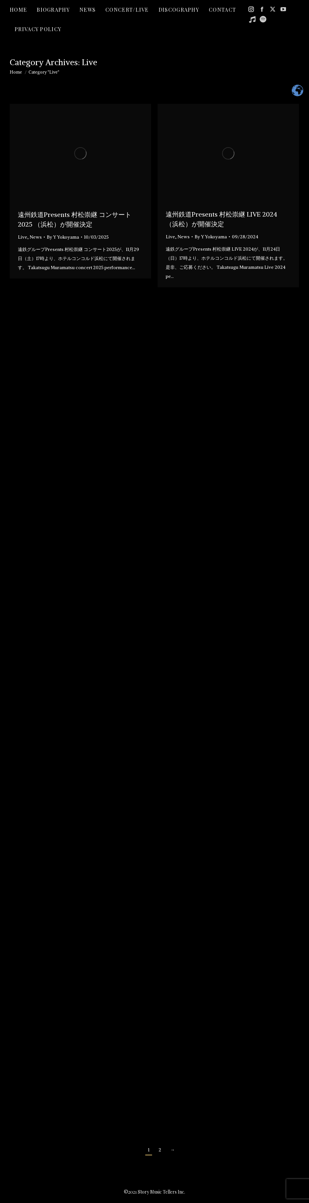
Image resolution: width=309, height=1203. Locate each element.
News (36, 237)
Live (22, 237)
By (63, 237)
